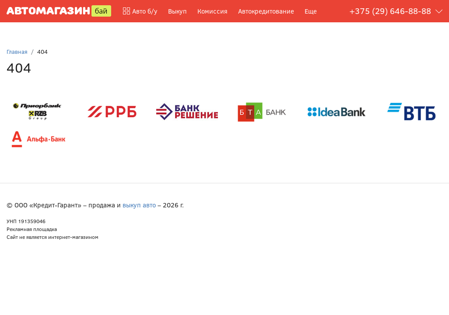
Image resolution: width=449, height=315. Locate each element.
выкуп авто (139, 204)
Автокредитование (266, 11)
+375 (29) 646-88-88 (390, 10)
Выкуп (177, 11)
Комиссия (212, 11)
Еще (311, 11)
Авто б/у (140, 11)
